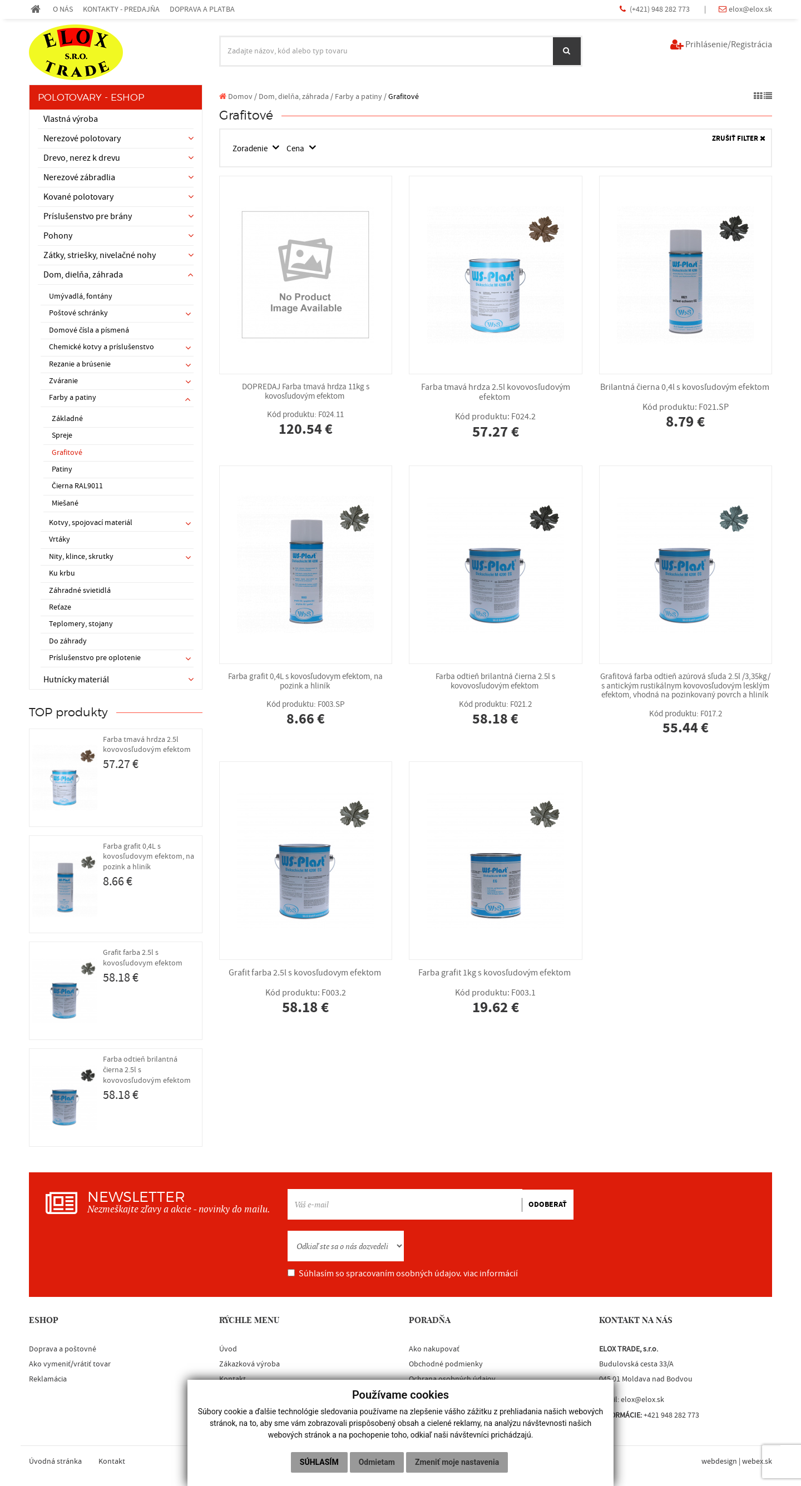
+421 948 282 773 (671, 1415)
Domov (236, 96)
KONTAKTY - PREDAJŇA (121, 9)
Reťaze (60, 607)
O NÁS (63, 9)
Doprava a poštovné (62, 1349)
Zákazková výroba (249, 1364)
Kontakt (232, 1379)
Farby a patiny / (361, 96)
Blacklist (233, 1394)
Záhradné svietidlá (80, 591)
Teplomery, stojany (81, 624)
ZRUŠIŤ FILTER (738, 138)
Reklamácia (48, 1379)
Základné (67, 419)
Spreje (62, 435)
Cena (301, 148)
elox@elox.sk (750, 9)
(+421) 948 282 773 (660, 9)
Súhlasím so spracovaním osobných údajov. (403, 1273)
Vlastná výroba (70, 119)
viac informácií (490, 1273)
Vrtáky (59, 539)
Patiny (62, 469)
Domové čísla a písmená (89, 330)
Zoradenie (253, 148)
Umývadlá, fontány (80, 296)
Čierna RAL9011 (77, 486)
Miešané (65, 503)
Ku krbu (62, 573)
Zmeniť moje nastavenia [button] (457, 1462)
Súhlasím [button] (319, 1462)
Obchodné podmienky (446, 1364)
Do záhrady (68, 641)
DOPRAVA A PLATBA (202, 9)
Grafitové (67, 453)
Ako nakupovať (434, 1349)
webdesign (719, 1462)
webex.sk (757, 1462)
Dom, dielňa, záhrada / (296, 96)
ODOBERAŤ (547, 1204)
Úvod (228, 1349)
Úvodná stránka (55, 1462)
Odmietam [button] (377, 1462)
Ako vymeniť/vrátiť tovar (70, 1364)
